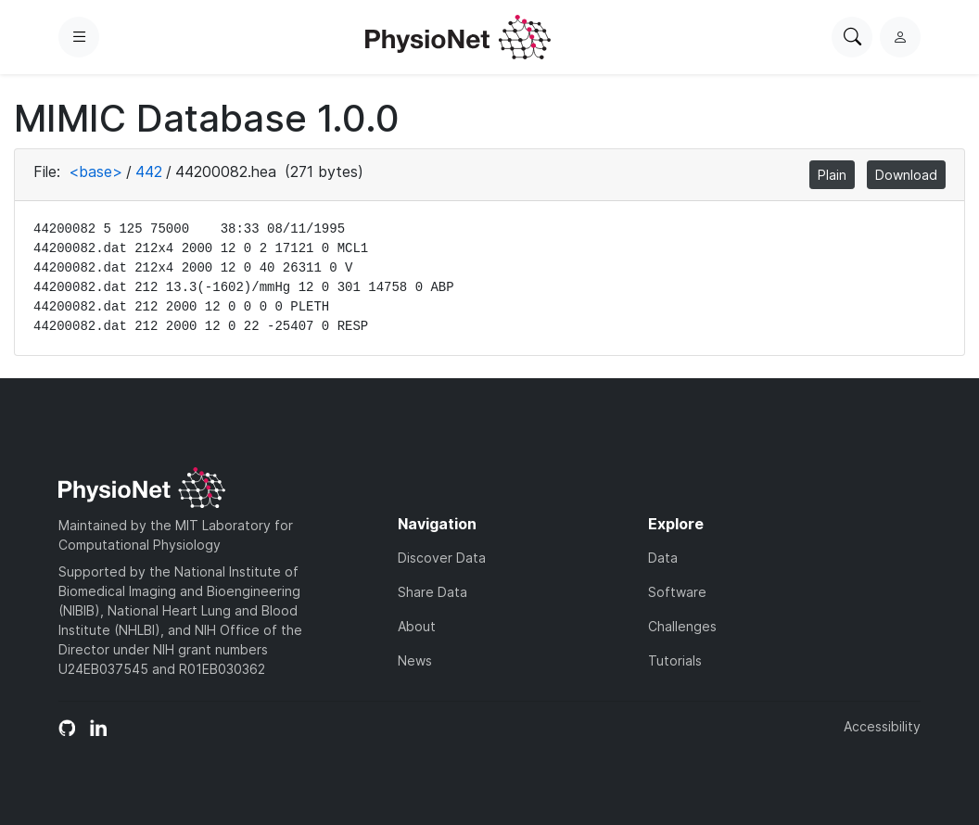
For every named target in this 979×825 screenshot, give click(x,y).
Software (677, 592)
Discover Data (442, 557)
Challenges (682, 626)
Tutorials (675, 660)
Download (906, 175)
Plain (832, 175)
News (415, 660)
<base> (95, 171)
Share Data (432, 592)
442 (148, 171)
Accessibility (882, 726)
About (417, 626)
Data (663, 557)
